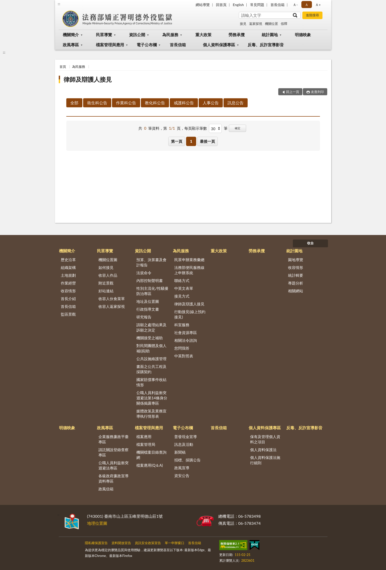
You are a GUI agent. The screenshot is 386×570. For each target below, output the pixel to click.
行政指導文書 (147, 309)
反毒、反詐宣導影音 (266, 44)
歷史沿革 (68, 259)
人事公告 (211, 102)
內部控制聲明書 (149, 280)
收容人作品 (107, 275)
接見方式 (181, 296)
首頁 (63, 67)
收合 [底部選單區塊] (310, 243)
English (238, 5)
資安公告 (181, 475)
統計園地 (270, 34)
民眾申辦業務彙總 (189, 259)
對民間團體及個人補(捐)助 (151, 348)
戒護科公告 (184, 102)
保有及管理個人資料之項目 (265, 439)
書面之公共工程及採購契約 (151, 369)
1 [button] (191, 141)
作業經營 (68, 283)
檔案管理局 (145, 444)
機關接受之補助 (149, 338)
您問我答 (181, 348)
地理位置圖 (97, 523)
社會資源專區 (185, 332)
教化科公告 (155, 102)
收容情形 (68, 291)
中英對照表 (183, 356)
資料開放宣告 (121, 543)
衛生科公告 (97, 102)
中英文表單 (183, 288)
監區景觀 (68, 314)
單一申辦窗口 (174, 543)
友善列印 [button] (317, 92)
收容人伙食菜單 (111, 298)
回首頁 (221, 5)
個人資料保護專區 (219, 44)
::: (59, 4)
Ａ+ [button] (318, 5)
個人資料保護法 (263, 449)
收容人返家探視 (111, 306)
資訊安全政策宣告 (148, 543)
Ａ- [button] (295, 5)
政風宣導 (181, 467)
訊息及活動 (183, 444)
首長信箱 (277, 5)
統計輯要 (295, 275)
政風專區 (71, 44)
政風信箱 (106, 489)
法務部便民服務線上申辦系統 (189, 270)
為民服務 (170, 34)
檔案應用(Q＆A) (149, 465)
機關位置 (271, 24)
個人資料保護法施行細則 (265, 460)
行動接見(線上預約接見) (189, 314)
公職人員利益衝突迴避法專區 (113, 465)
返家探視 (255, 24)
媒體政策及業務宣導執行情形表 (151, 413)
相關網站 (295, 291)
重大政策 (203, 34)
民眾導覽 (104, 34)
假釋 (284, 24)
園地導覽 (295, 259)
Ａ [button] (306, 5)
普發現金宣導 (185, 436)
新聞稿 (180, 452)
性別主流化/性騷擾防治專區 (152, 291)
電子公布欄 (147, 44)
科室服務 (181, 324)
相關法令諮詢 (185, 340)
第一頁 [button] (176, 141)
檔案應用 (143, 436)
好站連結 (106, 291)
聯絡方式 (181, 280)
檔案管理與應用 (110, 44)
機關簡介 (71, 34)
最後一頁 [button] (207, 141)
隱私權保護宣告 (96, 543)
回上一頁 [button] (292, 92)
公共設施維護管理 (151, 358)
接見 (243, 24)
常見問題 (257, 5)
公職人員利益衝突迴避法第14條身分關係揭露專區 (151, 397)
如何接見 (106, 267)
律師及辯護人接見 (88, 79)
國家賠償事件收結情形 (151, 382)
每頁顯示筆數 (195, 128)
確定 (237, 128)
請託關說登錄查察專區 (113, 452)
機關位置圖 (107, 259)
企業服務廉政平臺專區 (113, 439)
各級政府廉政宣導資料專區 (113, 478)
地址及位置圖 (147, 301)
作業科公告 (126, 102)
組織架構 (68, 267)
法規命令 (143, 272)
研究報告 (143, 317)
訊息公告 (236, 102)
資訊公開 (137, 34)
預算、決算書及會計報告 (151, 262)
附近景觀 (106, 283)
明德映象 (303, 34)
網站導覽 (203, 5)
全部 (74, 102)
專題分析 (295, 283)
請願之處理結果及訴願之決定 (151, 327)
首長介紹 (68, 298)
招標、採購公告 (187, 460)
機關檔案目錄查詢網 (151, 455)
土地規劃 (68, 275)
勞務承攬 (237, 34)
